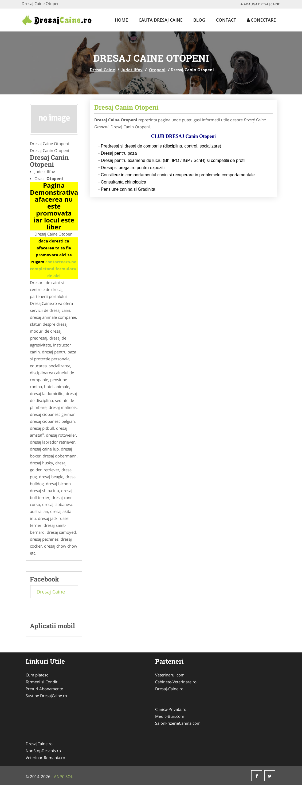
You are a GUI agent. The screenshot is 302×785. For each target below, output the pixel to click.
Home (121, 20)
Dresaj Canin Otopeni (126, 107)
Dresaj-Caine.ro (169, 688)
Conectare (261, 20)
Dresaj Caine (102, 69)
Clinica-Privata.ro (170, 709)
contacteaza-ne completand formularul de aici (54, 268)
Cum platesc (37, 675)
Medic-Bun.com (169, 716)
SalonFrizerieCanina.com (178, 723)
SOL (69, 776)
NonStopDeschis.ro (43, 750)
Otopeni (157, 69)
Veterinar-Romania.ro (45, 757)
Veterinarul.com (170, 675)
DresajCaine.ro (39, 743)
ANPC (59, 776)
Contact (226, 20)
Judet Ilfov (132, 69)
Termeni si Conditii (43, 681)
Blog (199, 20)
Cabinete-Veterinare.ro (176, 681)
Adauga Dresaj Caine (260, 4)
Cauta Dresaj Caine (161, 20)
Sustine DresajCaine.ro (46, 695)
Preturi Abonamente (44, 688)
